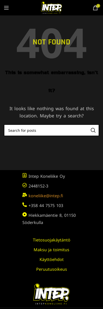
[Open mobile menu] (6, 8)
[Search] (51, 130)
